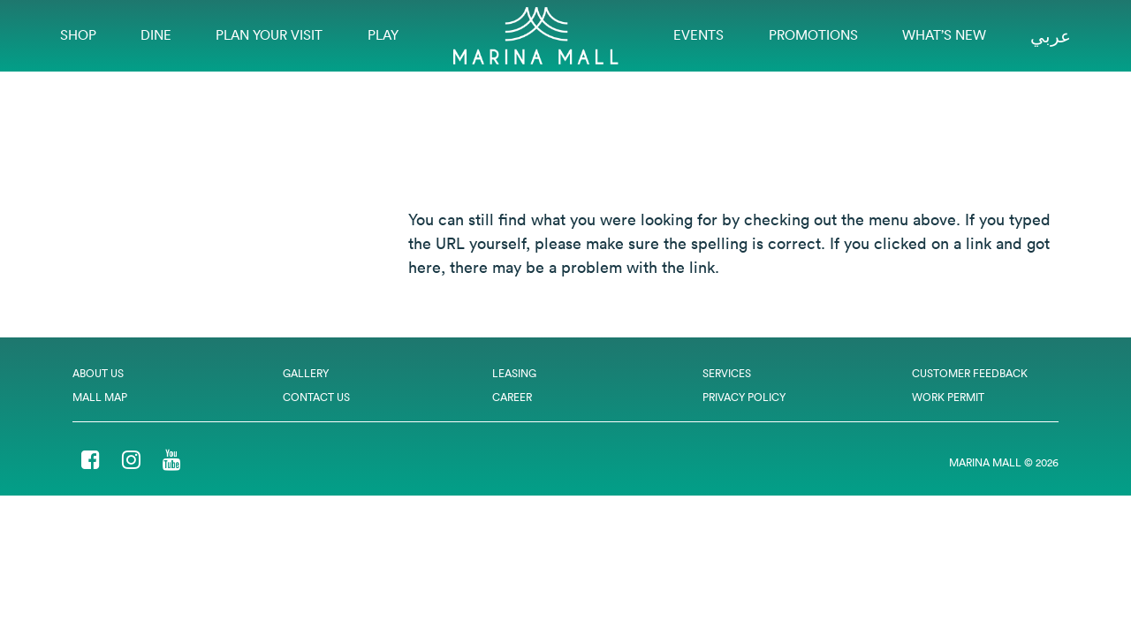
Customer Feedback (970, 373)
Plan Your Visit (269, 34)
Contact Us (316, 397)
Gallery (306, 373)
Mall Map (99, 397)
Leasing (514, 373)
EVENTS (698, 34)
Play (383, 34)
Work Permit (948, 397)
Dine (155, 34)
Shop (78, 34)
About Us (98, 373)
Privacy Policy (744, 397)
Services (726, 373)
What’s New (944, 34)
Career (512, 397)
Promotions (813, 34)
